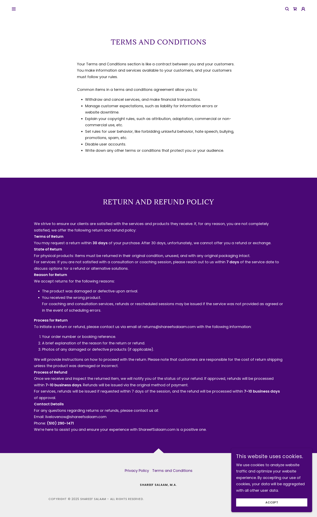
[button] (14, 9)
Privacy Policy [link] (137, 470)
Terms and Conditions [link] (172, 470)
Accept (271, 508)
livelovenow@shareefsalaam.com (76, 416)
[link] (295, 9)
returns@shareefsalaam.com (169, 326)
